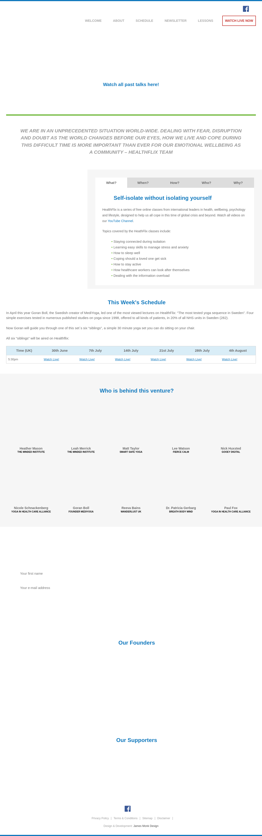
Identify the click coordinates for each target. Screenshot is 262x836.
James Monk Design (145, 826)
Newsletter (176, 20)
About (118, 20)
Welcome (93, 20)
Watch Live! (51, 359)
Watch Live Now (239, 20)
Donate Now (196, 597)
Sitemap (147, 818)
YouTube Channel (120, 221)
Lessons (205, 20)
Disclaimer (163, 818)
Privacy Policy (100, 818)
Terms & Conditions (126, 818)
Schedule (144, 20)
